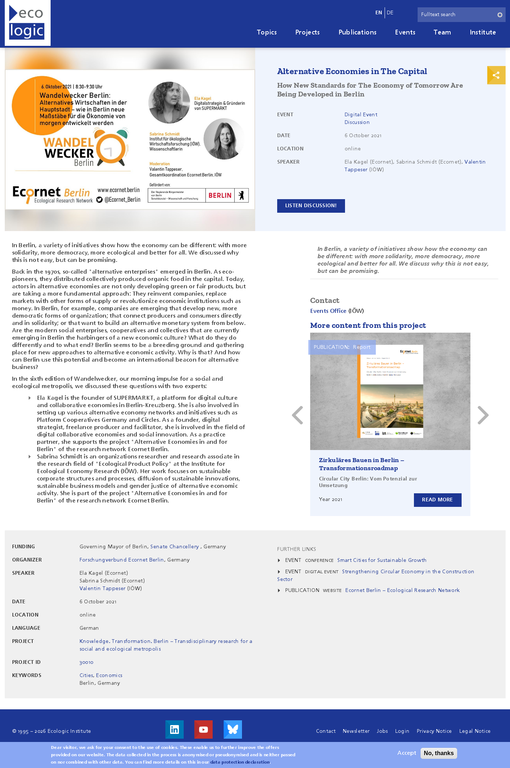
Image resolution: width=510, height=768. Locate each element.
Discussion (357, 122)
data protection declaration (240, 762)
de (390, 12)
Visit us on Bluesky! (233, 729)
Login (402, 731)
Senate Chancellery (175, 546)
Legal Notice (475, 731)
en (378, 12)
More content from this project (368, 325)
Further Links (296, 549)
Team (442, 32)
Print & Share (496, 75)
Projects (307, 32)
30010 (86, 662)
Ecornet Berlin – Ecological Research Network (402, 590)
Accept (406, 753)
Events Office (328, 311)
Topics (267, 32)
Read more (437, 499)
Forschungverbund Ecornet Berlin (122, 560)
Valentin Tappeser (102, 588)
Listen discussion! (311, 205)
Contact (325, 731)
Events (405, 32)
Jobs (382, 731)
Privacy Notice (434, 731)
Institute (483, 32)
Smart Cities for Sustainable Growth (382, 560)
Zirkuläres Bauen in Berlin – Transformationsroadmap (362, 464)
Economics (109, 675)
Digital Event (361, 114)
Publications (357, 32)
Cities (86, 675)
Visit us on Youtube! (203, 729)
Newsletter (356, 731)
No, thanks (439, 753)
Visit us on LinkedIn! (174, 729)
